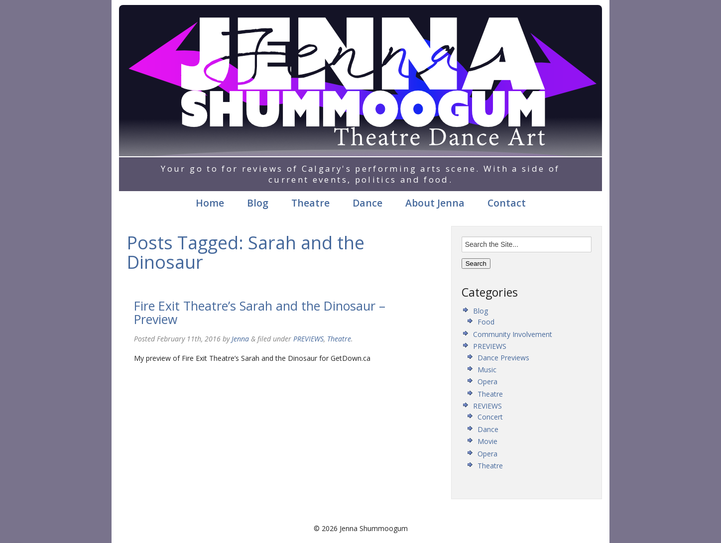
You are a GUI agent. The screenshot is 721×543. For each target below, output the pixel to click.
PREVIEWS (308, 338)
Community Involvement (512, 334)
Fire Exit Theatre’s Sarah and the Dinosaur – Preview (259, 312)
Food (486, 321)
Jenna (240, 338)
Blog (257, 203)
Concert (490, 417)
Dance (367, 203)
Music (487, 369)
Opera (487, 381)
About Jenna (435, 203)
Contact (506, 203)
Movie (487, 441)
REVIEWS (487, 406)
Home (210, 203)
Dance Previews (503, 357)
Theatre (310, 203)
